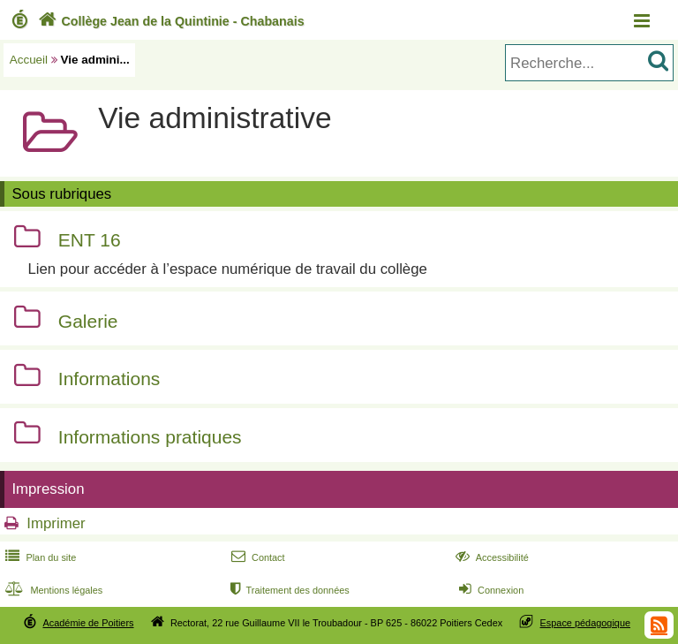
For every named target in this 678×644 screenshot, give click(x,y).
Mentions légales (52, 590)
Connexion (490, 590)
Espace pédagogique (585, 622)
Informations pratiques (150, 437)
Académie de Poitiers (87, 622)
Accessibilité (490, 557)
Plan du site (39, 557)
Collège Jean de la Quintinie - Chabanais (169, 21)
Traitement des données (288, 590)
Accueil (29, 59)
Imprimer (55, 523)
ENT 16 (89, 241)
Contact (256, 557)
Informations (109, 379)
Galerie (88, 321)
